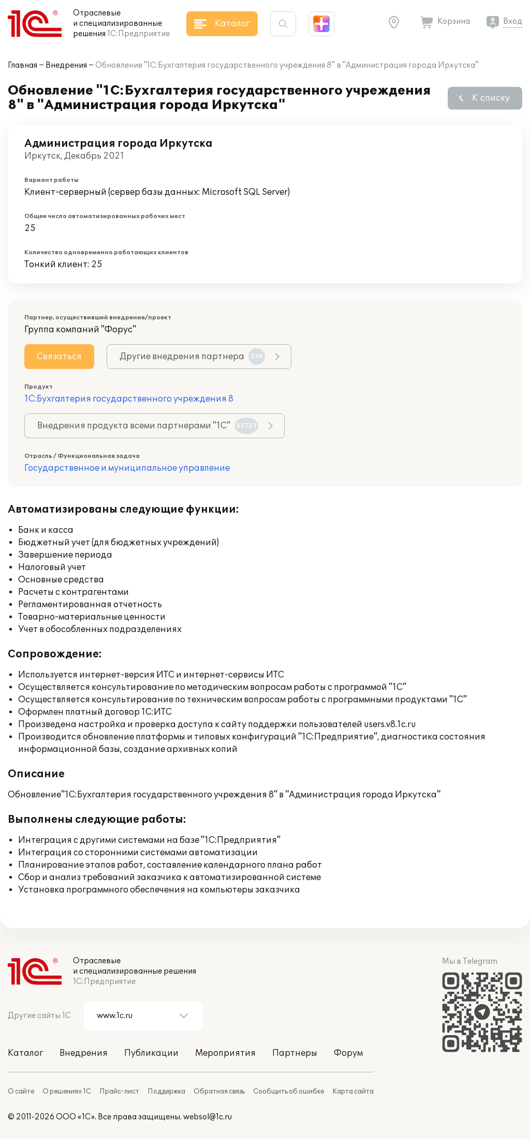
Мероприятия (225, 1053)
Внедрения (66, 65)
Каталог (25, 1053)
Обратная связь (219, 1091)
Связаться (59, 356)
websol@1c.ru (207, 1117)
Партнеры (294, 1053)
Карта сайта (353, 1091)
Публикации (151, 1053)
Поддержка (166, 1091)
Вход (512, 21)
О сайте (21, 1091)
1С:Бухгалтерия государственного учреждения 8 (128, 399)
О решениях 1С (66, 1091)
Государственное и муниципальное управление (127, 468)
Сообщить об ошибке (288, 1091)
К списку (491, 98)
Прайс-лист (119, 1091)
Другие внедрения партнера (192, 356)
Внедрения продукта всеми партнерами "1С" (147, 426)
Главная (22, 65)
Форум (348, 1053)
